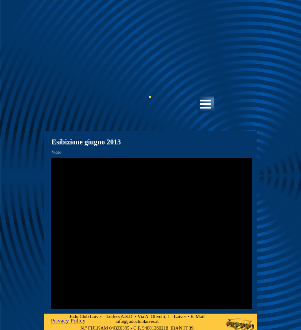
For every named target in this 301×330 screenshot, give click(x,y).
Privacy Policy (68, 320)
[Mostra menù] (205, 104)
